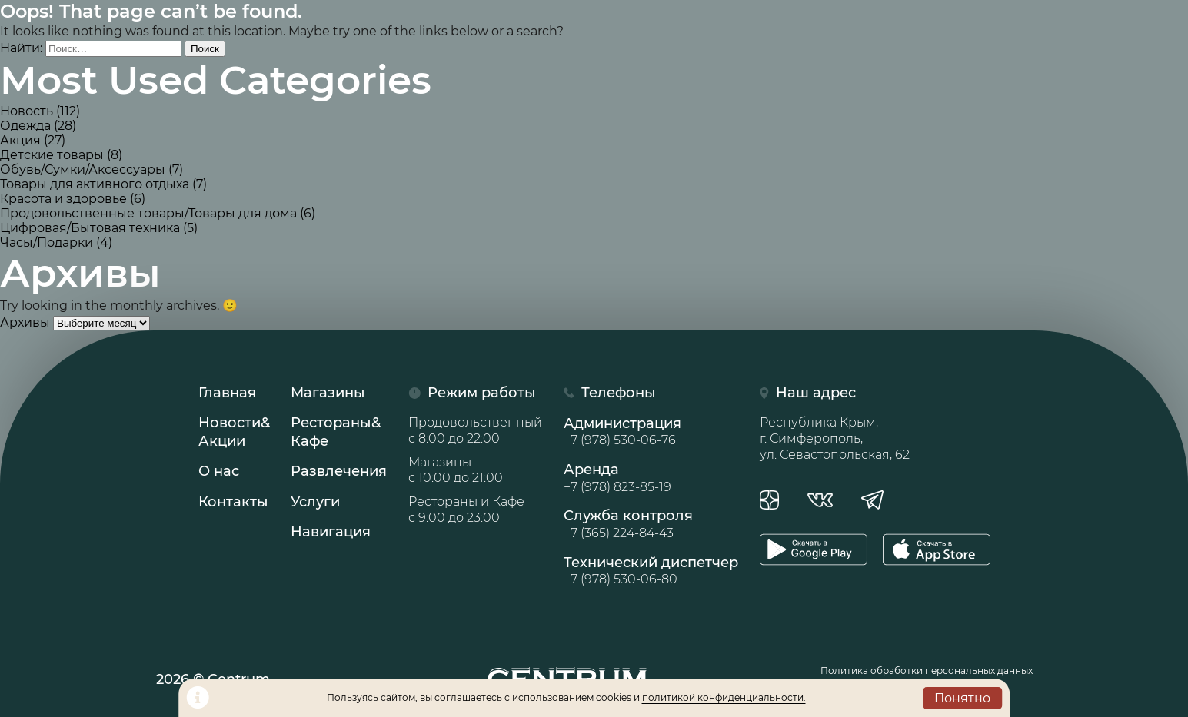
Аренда (651, 478)
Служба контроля (651, 524)
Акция (20, 140)
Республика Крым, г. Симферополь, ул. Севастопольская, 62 (835, 438)
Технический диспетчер (651, 571)
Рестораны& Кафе (336, 431)
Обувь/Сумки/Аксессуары (82, 169)
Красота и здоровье (63, 198)
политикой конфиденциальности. (724, 697)
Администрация (651, 432)
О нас (218, 471)
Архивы (25, 322)
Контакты (233, 501)
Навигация (331, 531)
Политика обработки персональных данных (926, 670)
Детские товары (52, 155)
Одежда (25, 125)
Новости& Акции (234, 431)
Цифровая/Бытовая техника (90, 228)
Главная (227, 392)
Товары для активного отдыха (94, 184)
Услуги (315, 501)
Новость (26, 111)
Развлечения (339, 471)
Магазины (328, 392)
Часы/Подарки (46, 242)
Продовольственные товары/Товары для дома (148, 213)
